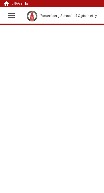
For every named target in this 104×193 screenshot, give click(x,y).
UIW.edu (16, 4)
